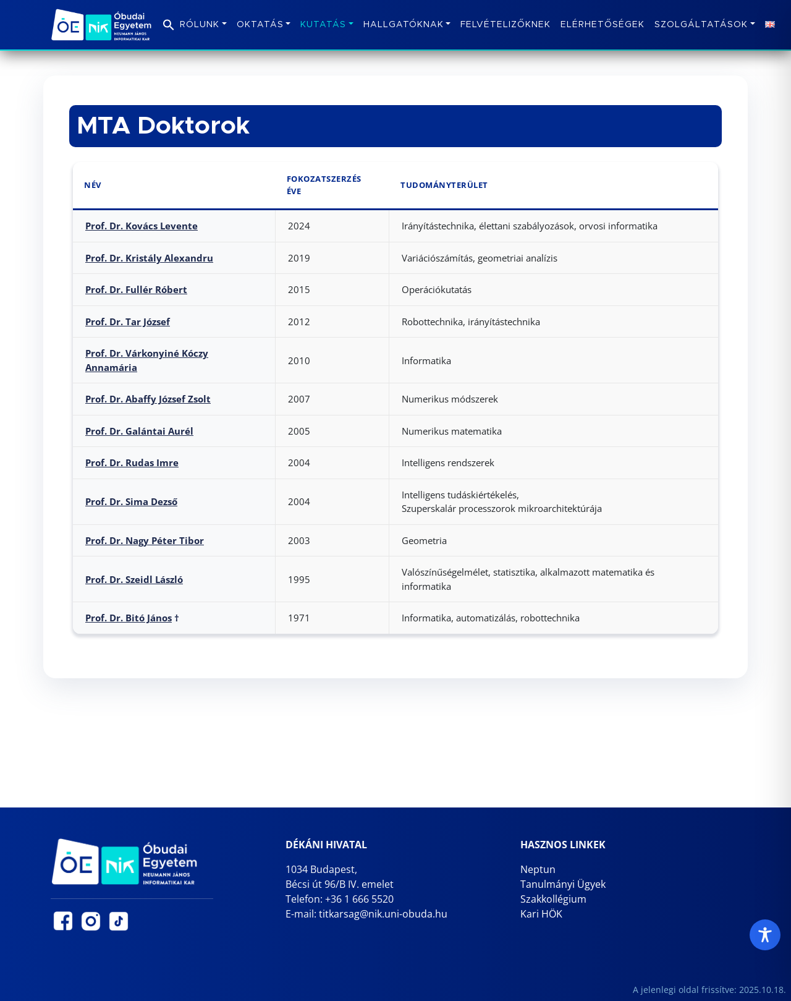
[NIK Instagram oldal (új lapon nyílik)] (90, 921)
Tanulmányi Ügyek (563, 884)
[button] (169, 22)
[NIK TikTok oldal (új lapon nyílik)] (118, 921)
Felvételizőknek (505, 24)
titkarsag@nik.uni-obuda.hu (383, 914)
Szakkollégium (553, 899)
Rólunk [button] (199, 24)
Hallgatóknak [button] (403, 24)
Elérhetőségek (602, 24)
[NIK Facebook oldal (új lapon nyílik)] (63, 921)
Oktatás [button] (260, 24)
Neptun (538, 869)
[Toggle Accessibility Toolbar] (765, 935)
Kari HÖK (541, 914)
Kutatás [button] (323, 24)
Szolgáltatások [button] (701, 24)
